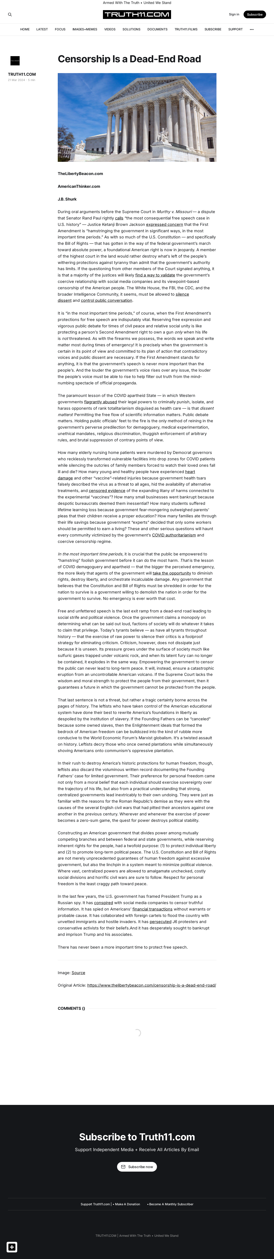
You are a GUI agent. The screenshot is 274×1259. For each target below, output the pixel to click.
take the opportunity (172, 573)
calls (119, 218)
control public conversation (106, 300)
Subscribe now (137, 1167)
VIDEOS (110, 29)
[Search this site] (10, 14)
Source (78, 972)
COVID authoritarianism (174, 535)
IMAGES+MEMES (85, 29)
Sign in (234, 14)
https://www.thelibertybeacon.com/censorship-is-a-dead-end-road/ (151, 985)
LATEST (42, 29)
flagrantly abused (100, 402)
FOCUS (60, 29)
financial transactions (152, 909)
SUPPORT (235, 29)
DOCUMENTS (157, 29)
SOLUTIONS (131, 29)
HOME (25, 29)
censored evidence (107, 490)
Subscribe (255, 14)
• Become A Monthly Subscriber (170, 1204)
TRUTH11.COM (22, 74)
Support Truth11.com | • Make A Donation (110, 1204)
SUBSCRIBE (213, 29)
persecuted (160, 921)
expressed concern (164, 224)
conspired (103, 902)
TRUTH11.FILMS (186, 29)
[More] (251, 29)
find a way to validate (155, 275)
